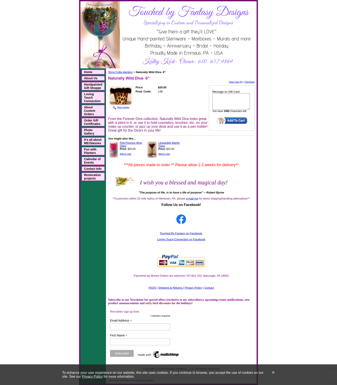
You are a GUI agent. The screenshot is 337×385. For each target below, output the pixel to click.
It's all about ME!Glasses (92, 141)
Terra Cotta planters (120, 72)
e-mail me (192, 198)
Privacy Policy (92, 376)
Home (88, 72)
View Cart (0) (236, 82)
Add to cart (125, 154)
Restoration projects (92, 176)
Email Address (121, 321)
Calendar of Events (92, 160)
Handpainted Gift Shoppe (93, 86)
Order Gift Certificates (92, 122)
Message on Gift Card (225, 91)
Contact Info (93, 168)
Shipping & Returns (170, 287)
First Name (118, 335)
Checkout (249, 82)
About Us (90, 78)
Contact (209, 287)
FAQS (152, 287)
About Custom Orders (89, 111)
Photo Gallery (89, 131)
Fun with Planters (90, 151)
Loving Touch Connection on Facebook (181, 239)
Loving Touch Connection (92, 97)
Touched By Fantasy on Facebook (181, 233)
